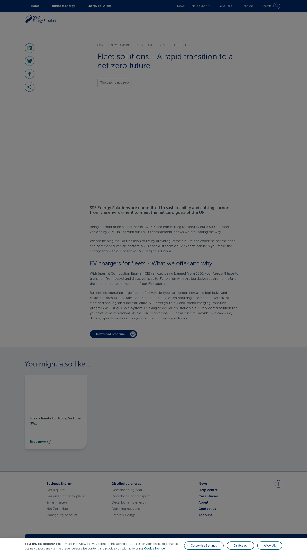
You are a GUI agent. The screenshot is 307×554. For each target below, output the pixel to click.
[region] (153, 546)
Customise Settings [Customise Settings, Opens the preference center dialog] (204, 545)
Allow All (270, 545)
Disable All (240, 545)
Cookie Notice (154, 548)
